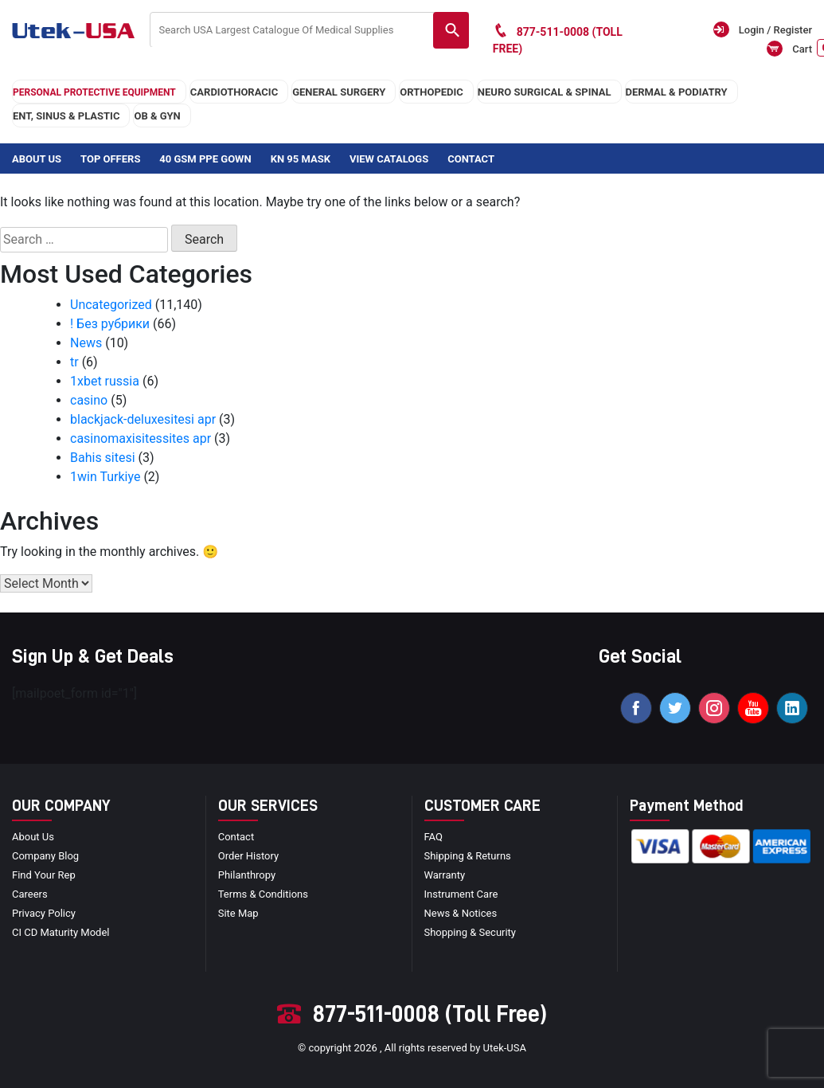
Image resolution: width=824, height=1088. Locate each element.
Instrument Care (461, 894)
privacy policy (44, 913)
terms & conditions (263, 894)
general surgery (338, 92)
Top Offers (110, 159)
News (86, 342)
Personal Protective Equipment (94, 92)
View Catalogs (389, 159)
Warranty (445, 875)
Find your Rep (44, 875)
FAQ (433, 837)
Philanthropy (246, 875)
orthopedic (431, 92)
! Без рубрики (110, 323)
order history (248, 856)
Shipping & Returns (467, 856)
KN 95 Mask (300, 159)
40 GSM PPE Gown (205, 159)
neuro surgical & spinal (544, 92)
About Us (36, 159)
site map (238, 913)
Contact (470, 159)
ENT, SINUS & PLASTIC (66, 116)
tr (74, 362)
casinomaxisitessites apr (140, 438)
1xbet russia (104, 381)
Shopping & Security (470, 932)
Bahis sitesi (102, 457)
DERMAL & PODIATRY (677, 92)
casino (88, 400)
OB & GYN (157, 116)
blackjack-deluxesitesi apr (143, 419)
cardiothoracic (234, 92)
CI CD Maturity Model (61, 932)
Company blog (45, 856)
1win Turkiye (105, 476)
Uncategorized (111, 304)
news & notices (461, 913)
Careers (30, 894)
